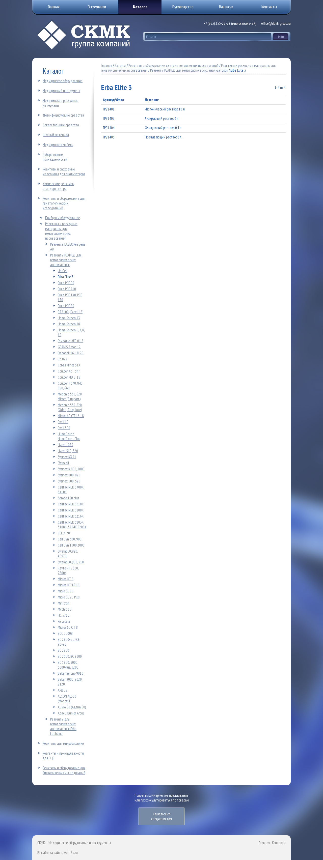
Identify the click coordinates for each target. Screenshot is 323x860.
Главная (106, 65)
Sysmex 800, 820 (69, 475)
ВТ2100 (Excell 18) (70, 311)
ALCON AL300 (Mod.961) (67, 698)
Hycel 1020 (65, 444)
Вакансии (226, 7)
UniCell (62, 270)
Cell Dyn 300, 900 (70, 539)
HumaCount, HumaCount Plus (69, 436)
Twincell (63, 463)
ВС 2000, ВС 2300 (70, 656)
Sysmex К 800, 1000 (71, 469)
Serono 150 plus (68, 498)
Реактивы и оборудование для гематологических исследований (64, 203)
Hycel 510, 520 (68, 450)
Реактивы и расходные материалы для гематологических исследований (61, 231)
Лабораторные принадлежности (55, 157)
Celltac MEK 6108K (71, 510)
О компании (97, 7)
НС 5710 (63, 615)
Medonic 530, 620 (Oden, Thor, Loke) (70, 407)
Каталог (140, 7)
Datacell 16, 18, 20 (71, 353)
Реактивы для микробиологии (63, 743)
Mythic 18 (64, 609)
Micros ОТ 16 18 (68, 585)
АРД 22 (63, 690)
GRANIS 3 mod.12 (69, 347)
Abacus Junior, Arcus (71, 713)
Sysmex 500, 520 (69, 481)
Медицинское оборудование (63, 80)
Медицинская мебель (58, 144)
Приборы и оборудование (62, 217)
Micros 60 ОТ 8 (68, 627)
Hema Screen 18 (69, 324)
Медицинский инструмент (61, 90)
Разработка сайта (49, 852)
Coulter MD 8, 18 (69, 377)
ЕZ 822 (62, 359)
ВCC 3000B (65, 633)
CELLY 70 (64, 533)
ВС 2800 (63, 650)
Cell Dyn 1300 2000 (71, 545)
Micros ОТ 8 (65, 579)
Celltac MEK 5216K (71, 516)
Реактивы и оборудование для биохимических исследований (64, 770)
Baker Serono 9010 (70, 673)
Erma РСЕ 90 (66, 282)
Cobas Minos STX (69, 365)
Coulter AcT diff (69, 371)
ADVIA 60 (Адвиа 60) (72, 707)
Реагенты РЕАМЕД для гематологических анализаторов (66, 260)
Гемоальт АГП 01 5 (70, 340)
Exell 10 (63, 421)
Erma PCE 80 (66, 305)
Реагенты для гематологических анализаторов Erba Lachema (63, 726)
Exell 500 (64, 427)
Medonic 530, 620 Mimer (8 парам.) (70, 396)
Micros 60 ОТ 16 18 (71, 415)
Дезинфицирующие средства (63, 115)
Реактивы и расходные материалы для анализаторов (64, 171)
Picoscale (64, 621)
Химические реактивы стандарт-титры (58, 186)
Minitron (63, 603)
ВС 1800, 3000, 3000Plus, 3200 (68, 665)
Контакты (279, 842)
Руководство (183, 7)
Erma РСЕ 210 (67, 288)
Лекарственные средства (61, 125)
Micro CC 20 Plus (68, 597)
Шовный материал (56, 134)
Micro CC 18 (65, 591)
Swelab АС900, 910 (71, 562)
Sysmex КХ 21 (67, 456)
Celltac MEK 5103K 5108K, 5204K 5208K (72, 524)
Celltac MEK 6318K (71, 504)
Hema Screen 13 (69, 318)
